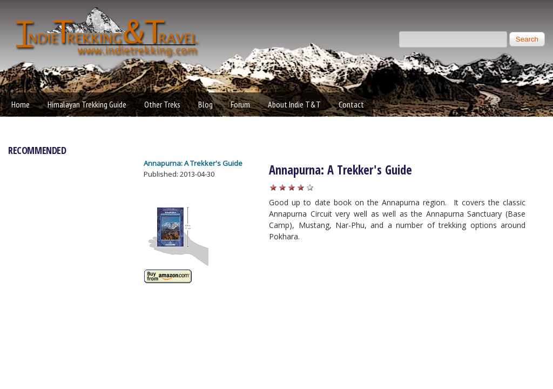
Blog (205, 104)
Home (20, 104)
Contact (351, 104)
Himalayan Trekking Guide (87, 104)
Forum (240, 104)
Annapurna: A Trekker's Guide (193, 163)
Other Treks (162, 104)
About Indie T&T (294, 104)
